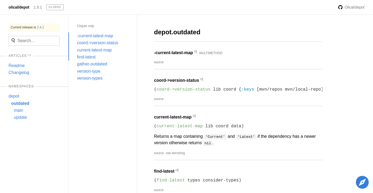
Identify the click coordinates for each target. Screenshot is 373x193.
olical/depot (19, 7)
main (18, 110)
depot (14, 96)
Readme (17, 65)
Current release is (27, 27)
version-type (88, 71)
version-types (89, 78)
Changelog (19, 72)
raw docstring (175, 153)
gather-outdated (92, 64)
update (20, 117)
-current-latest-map (95, 36)
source (159, 62)
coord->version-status (97, 42)
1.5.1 (38, 7)
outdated (20, 103)
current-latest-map (94, 50)
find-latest (86, 57)
